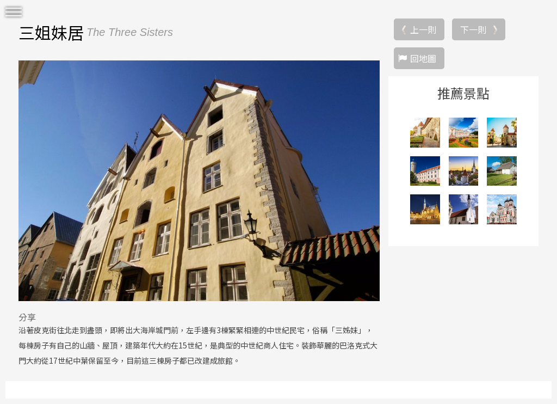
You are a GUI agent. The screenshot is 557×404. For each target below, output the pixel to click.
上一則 (423, 29)
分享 (27, 316)
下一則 (473, 29)
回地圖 (423, 58)
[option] (199, 180)
